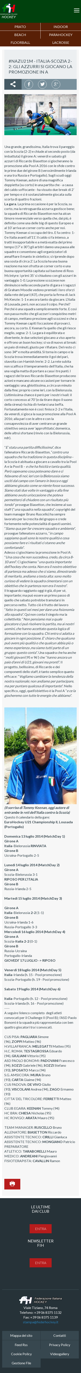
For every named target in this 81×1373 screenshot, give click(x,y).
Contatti (59, 1335)
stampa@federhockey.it (40, 1322)
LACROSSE (60, 42)
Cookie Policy (21, 1354)
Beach (20, 35)
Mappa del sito (21, 1335)
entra (40, 1229)
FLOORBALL (20, 42)
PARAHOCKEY (60, 35)
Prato (20, 27)
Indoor (61, 27)
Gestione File (21, 1363)
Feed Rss (21, 1345)
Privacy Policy (59, 1345)
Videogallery (59, 1354)
